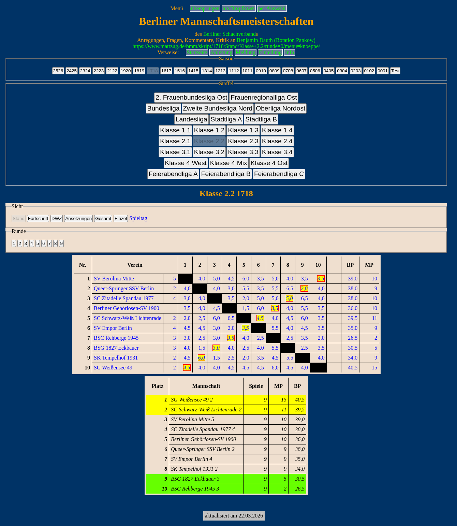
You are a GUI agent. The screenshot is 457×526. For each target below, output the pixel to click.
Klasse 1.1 (175, 130)
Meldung (245, 52)
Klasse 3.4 (277, 152)
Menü (176, 8)
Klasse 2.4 (277, 141)
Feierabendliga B (226, 173)
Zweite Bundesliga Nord (218, 108)
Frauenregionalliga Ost (264, 97)
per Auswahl (271, 8)
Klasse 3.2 (209, 152)
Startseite (197, 52)
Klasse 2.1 (175, 141)
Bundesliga (163, 108)
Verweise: (168, 52)
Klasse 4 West (186, 162)
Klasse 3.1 (175, 152)
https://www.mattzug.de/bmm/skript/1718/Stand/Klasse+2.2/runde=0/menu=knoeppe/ (226, 46)
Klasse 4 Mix (228, 162)
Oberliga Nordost (280, 108)
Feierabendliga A (173, 173)
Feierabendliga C (279, 173)
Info (289, 52)
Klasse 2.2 (209, 141)
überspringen (205, 8)
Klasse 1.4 (277, 130)
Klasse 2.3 (243, 141)
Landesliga (191, 119)
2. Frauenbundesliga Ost (191, 97)
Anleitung (221, 52)
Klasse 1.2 (209, 130)
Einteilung (270, 52)
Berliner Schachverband (229, 34)
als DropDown (239, 8)
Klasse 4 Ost (269, 162)
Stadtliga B (261, 119)
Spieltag (138, 218)
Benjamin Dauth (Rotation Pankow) (276, 40)
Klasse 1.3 (243, 130)
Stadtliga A (226, 119)
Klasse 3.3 (243, 152)
